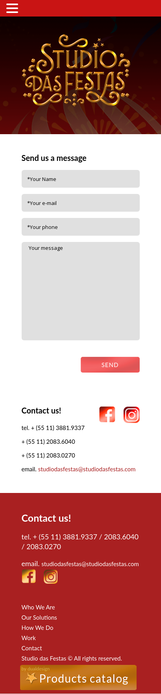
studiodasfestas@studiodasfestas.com (87, 469)
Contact (32, 648)
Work (29, 637)
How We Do (38, 627)
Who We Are (38, 607)
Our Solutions (39, 617)
